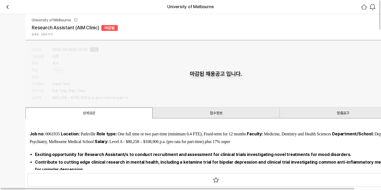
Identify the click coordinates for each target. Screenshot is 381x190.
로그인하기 (340, 120)
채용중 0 (118, 77)
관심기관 (99, 78)
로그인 (322, 36)
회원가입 (346, 36)
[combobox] (306, 36)
